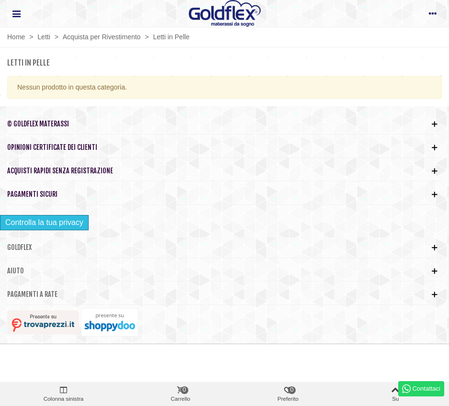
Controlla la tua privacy (44, 222)
